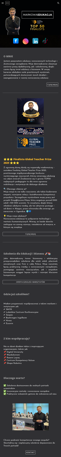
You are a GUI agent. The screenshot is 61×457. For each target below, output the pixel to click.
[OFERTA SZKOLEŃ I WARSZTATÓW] (30, 282)
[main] (30, 66)
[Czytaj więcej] (52, 85)
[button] (2, 3)
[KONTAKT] (30, 452)
